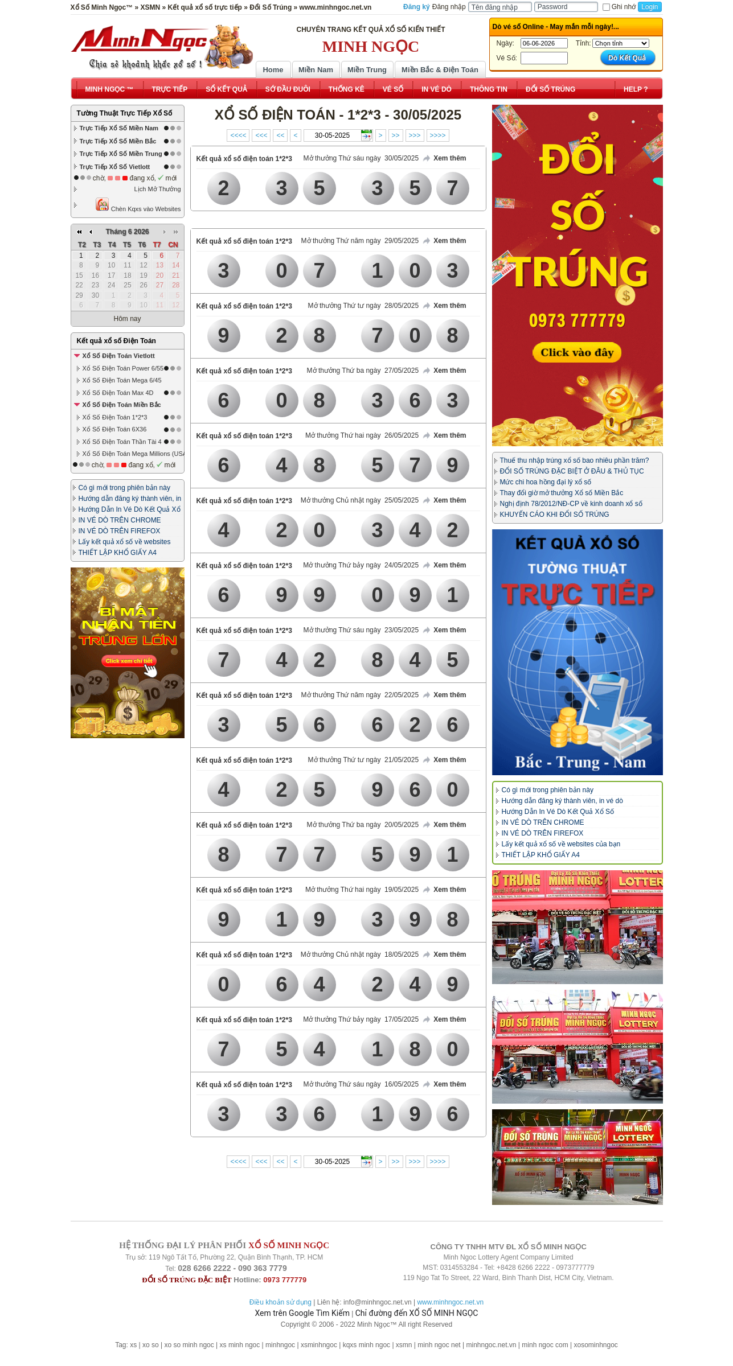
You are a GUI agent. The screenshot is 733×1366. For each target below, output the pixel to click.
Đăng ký (416, 7)
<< (280, 135)
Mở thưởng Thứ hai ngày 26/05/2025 (362, 435)
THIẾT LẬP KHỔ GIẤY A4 (118, 553)
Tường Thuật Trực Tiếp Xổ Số (124, 113)
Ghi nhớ (619, 7)
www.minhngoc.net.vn (450, 1302)
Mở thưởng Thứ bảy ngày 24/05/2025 (361, 565)
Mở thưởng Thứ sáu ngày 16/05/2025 (361, 1084)
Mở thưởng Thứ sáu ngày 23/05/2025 (361, 630)
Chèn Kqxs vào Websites (138, 204)
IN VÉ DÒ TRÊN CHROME (120, 520)
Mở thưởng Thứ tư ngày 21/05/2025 (363, 760)
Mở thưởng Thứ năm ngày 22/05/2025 (360, 695)
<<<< (238, 135)
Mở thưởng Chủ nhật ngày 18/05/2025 (360, 954)
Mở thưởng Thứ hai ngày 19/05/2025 (362, 890)
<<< (261, 135)
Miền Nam (315, 69)
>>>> (438, 135)
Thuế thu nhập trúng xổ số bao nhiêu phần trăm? (574, 460)
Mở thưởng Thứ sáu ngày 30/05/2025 (361, 158)
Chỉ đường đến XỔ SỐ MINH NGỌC (416, 1313)
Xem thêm (443, 158)
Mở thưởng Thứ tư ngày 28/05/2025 (363, 306)
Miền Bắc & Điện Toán (440, 69)
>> (396, 135)
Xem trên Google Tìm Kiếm (302, 1313)
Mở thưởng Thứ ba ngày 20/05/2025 (363, 825)
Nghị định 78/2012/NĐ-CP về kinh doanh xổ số (571, 504)
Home (273, 69)
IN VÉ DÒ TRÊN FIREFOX (120, 531)
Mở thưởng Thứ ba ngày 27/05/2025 (363, 371)
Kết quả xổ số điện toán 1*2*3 (244, 159)
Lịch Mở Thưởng (157, 189)
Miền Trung (367, 69)
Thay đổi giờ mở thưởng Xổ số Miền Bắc (562, 493)
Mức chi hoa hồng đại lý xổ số (546, 482)
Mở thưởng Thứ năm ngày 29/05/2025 (360, 241)
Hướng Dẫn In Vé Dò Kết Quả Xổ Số (558, 812)
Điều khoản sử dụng (280, 1302)
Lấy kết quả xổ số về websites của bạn (561, 844)
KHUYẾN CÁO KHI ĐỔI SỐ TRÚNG (554, 515)
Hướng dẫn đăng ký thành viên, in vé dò (562, 801)
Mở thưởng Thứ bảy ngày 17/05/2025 (361, 1019)
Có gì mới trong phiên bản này (124, 488)
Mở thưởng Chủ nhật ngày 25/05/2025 (360, 500)
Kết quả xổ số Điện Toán (116, 341)
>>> (415, 135)
